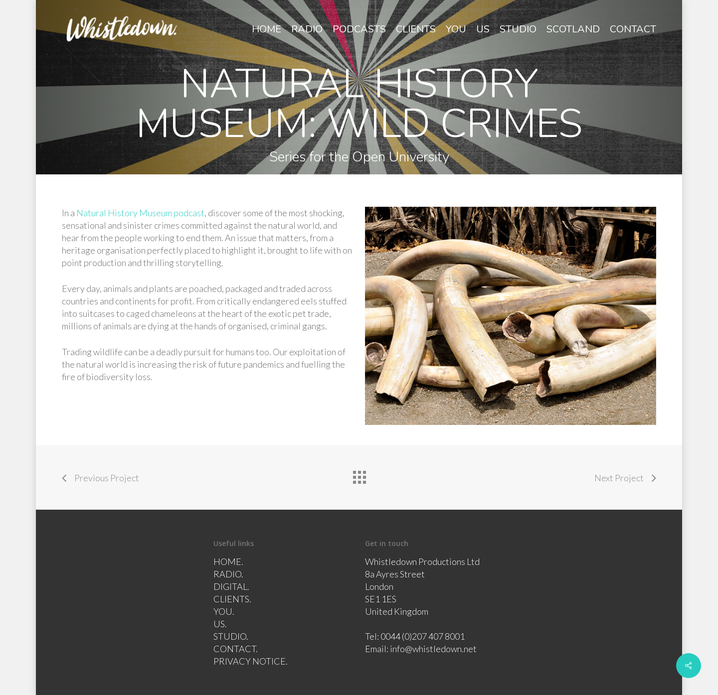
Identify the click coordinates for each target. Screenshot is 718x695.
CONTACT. (235, 648)
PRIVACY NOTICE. (250, 661)
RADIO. (228, 573)
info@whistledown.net (433, 648)
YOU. (223, 611)
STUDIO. (230, 636)
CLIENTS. (232, 598)
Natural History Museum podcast (140, 212)
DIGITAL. (231, 586)
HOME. (228, 561)
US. (220, 623)
